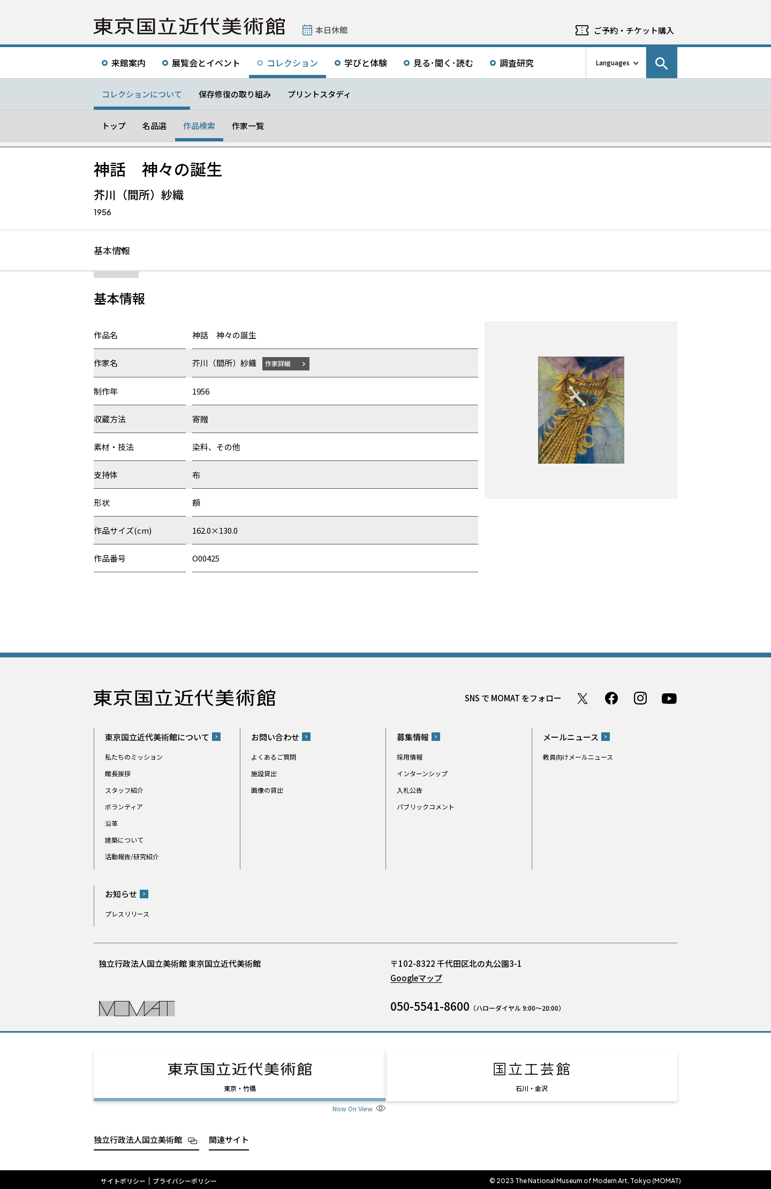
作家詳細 (280, 363)
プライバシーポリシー (185, 1178)
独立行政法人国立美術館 (138, 1136)
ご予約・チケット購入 (634, 30)
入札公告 (409, 790)
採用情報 (409, 757)
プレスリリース (127, 914)
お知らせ (121, 894)
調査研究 (517, 62)
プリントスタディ (319, 94)
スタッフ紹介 (124, 790)
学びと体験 (365, 62)
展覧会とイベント (206, 62)
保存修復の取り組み (235, 94)
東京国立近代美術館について (157, 737)
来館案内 (128, 62)
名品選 (154, 125)
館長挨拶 (118, 773)
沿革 (111, 823)
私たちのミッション (134, 757)
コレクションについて (142, 94)
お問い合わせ (275, 737)
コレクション (292, 62)
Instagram (640, 698)
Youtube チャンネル (669, 698)
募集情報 (413, 737)
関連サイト (229, 1136)
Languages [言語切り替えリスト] (613, 62)
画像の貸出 (267, 790)
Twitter (583, 698)
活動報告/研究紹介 (132, 856)
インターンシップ (422, 773)
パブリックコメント (426, 807)
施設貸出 (264, 773)
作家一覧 (248, 125)
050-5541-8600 (430, 1006)
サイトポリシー (123, 1178)
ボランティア (124, 807)
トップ (114, 125)
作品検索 (199, 125)
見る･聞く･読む (443, 62)
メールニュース (571, 737)
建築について (124, 840)
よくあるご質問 (273, 757)
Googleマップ (416, 978)
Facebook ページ (611, 698)
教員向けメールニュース (578, 757)
